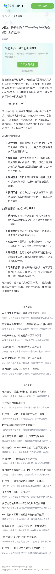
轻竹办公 (6, 16)
